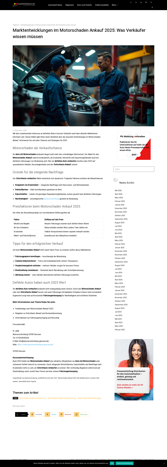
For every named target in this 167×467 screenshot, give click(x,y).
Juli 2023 (118, 312)
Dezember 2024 (121, 251)
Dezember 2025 (121, 208)
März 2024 (119, 283)
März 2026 (119, 198)
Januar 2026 (119, 205)
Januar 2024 (119, 290)
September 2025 (121, 219)
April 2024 (118, 280)
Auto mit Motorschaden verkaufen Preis (33, 398)
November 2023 (121, 297)
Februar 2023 (120, 330)
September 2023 (121, 305)
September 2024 (121, 262)
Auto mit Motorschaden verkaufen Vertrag (62, 398)
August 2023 (119, 308)
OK (112, 463)
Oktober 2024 (120, 258)
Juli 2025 (118, 226)
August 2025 (119, 223)
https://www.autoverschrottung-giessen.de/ (35, 344)
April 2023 (118, 322)
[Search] (151, 169)
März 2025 (119, 240)
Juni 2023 (118, 315)
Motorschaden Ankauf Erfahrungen (89, 398)
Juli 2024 (118, 269)
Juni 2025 (118, 230)
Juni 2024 (118, 273)
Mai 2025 (118, 233)
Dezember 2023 (121, 294)
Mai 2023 (118, 319)
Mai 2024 (118, 276)
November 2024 (121, 255)
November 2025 (121, 212)
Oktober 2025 (120, 215)
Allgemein (16, 25)
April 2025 (118, 237)
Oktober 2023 (120, 301)
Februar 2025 (120, 244)
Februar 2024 (120, 287)
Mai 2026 (118, 190)
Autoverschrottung (51, 198)
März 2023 (119, 326)
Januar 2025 (119, 248)
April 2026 (118, 194)
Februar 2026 (120, 201)
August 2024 (119, 265)
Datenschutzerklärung (124, 463)
